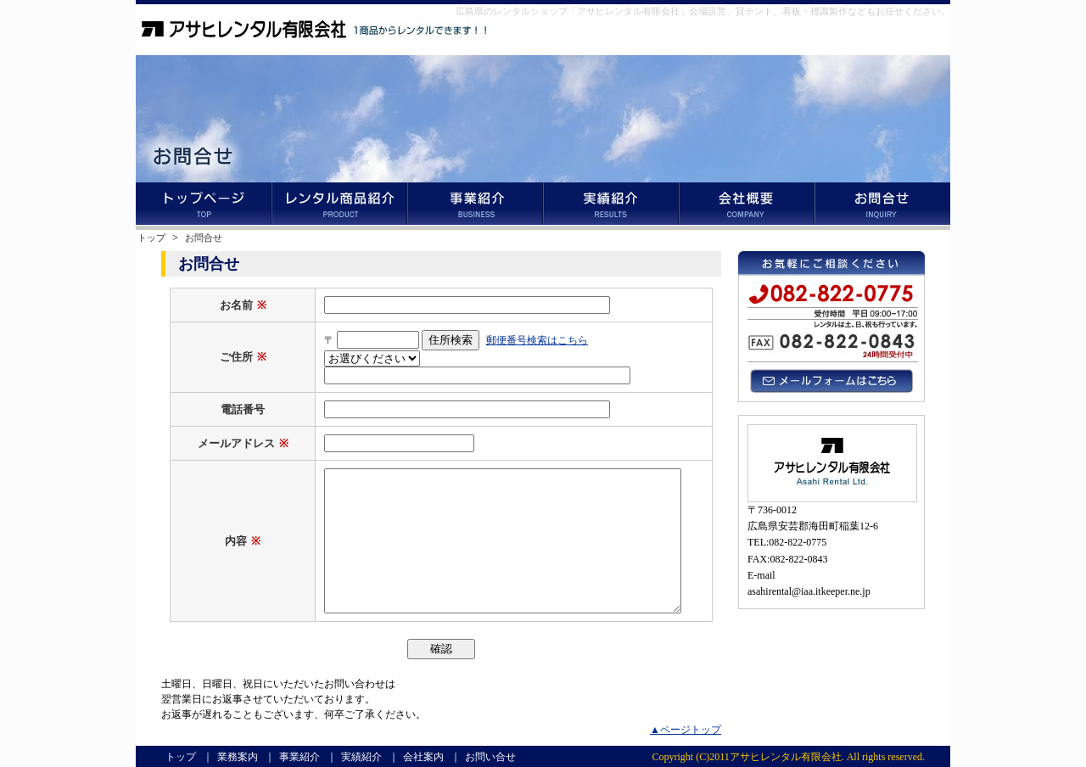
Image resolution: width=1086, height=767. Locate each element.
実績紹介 (611, 206)
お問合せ (203, 237)
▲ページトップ (685, 730)
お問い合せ (882, 206)
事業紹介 (475, 206)
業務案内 (339, 206)
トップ (204, 206)
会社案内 (746, 206)
